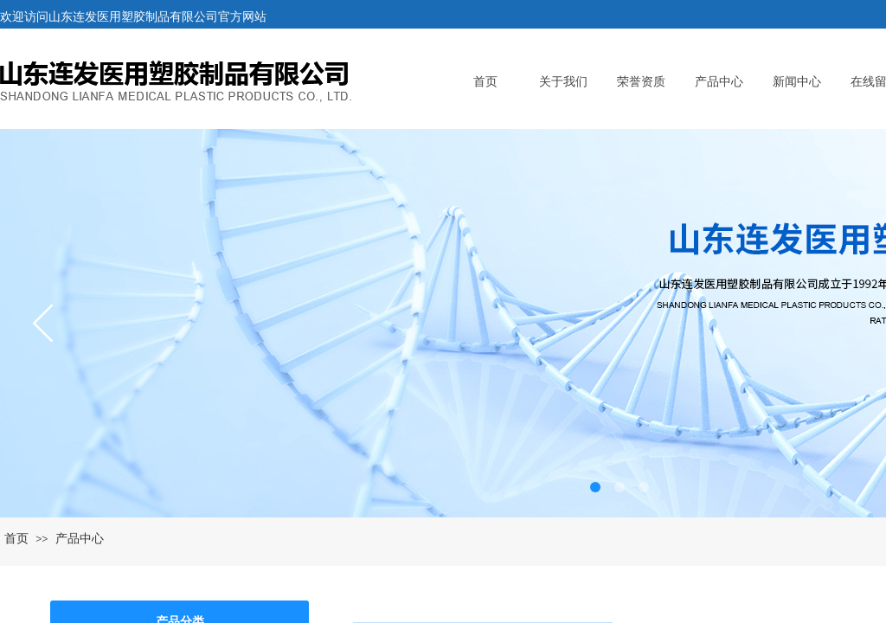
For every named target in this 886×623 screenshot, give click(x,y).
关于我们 (563, 81)
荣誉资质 (641, 81)
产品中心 (719, 81)
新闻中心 (797, 81)
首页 (485, 81)
